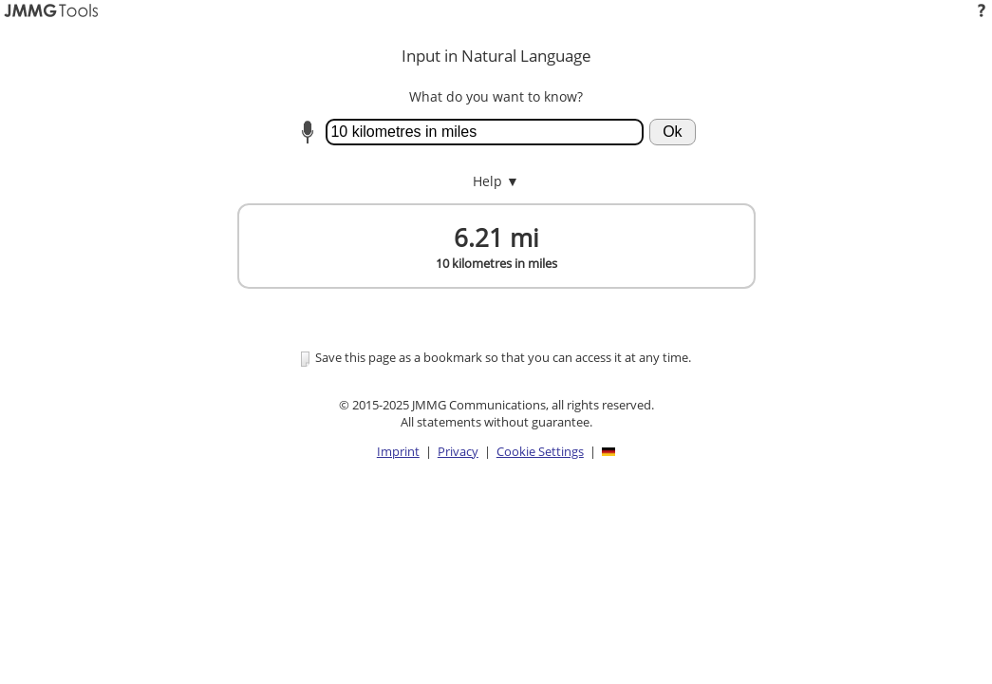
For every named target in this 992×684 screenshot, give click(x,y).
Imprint (398, 451)
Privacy (458, 451)
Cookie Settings (540, 451)
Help (496, 181)
